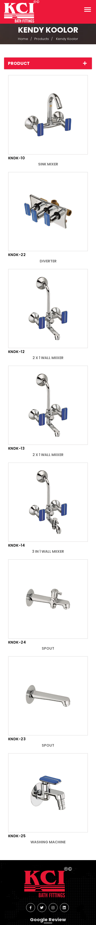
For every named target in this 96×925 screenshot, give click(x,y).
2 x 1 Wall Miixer (48, 357)
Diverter (48, 261)
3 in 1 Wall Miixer (48, 551)
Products (41, 38)
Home (23, 38)
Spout (48, 648)
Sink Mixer (48, 164)
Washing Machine (48, 842)
